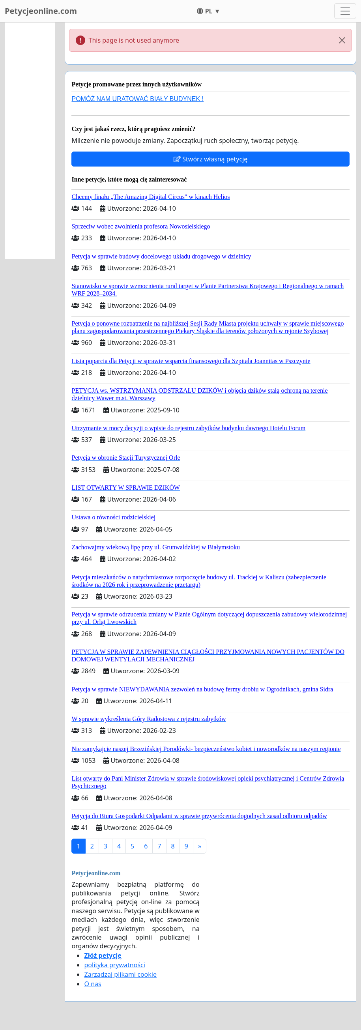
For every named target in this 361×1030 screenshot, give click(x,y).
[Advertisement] (30, 140)
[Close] (342, 40)
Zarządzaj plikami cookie (120, 974)
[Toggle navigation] (345, 11)
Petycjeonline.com (41, 11)
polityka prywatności (114, 965)
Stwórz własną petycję (210, 159)
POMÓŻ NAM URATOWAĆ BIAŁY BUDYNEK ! (137, 99)
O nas (92, 983)
